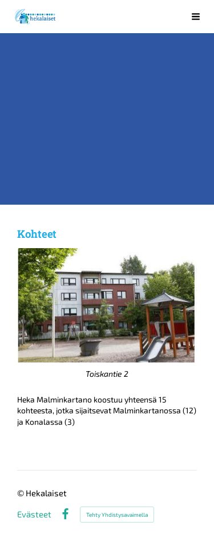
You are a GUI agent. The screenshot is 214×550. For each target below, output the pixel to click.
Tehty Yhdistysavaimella (117, 514)
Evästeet (34, 514)
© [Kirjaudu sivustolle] (21, 493)
